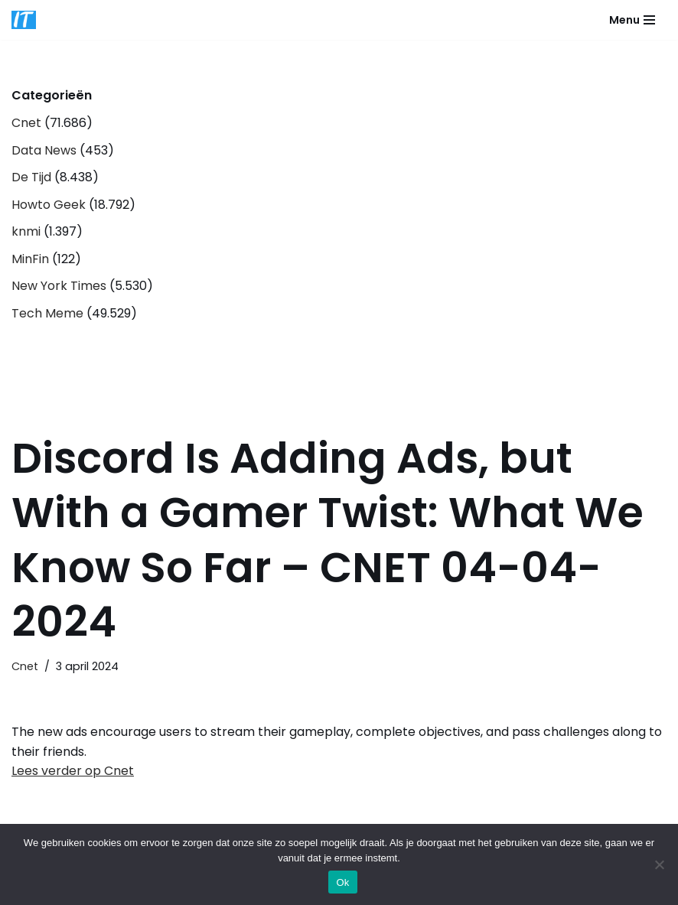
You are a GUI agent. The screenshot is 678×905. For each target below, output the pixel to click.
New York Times (58, 286)
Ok (342, 882)
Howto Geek (48, 204)
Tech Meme (47, 313)
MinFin (30, 259)
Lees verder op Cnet (72, 771)
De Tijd (31, 177)
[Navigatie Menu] (632, 20)
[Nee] (659, 864)
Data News (44, 150)
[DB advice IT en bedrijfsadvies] (23, 20)
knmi (26, 231)
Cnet (26, 123)
